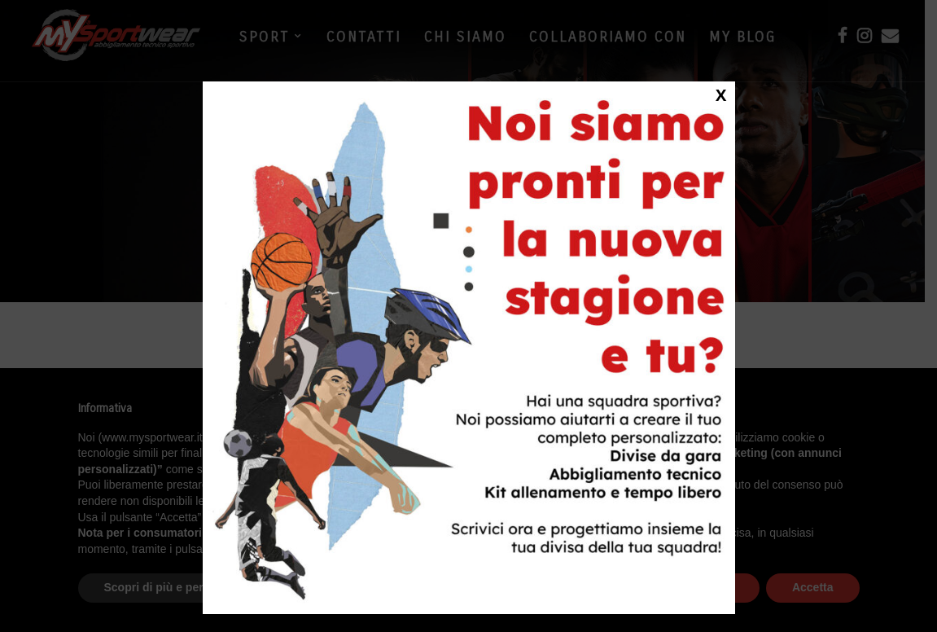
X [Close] (721, 94)
